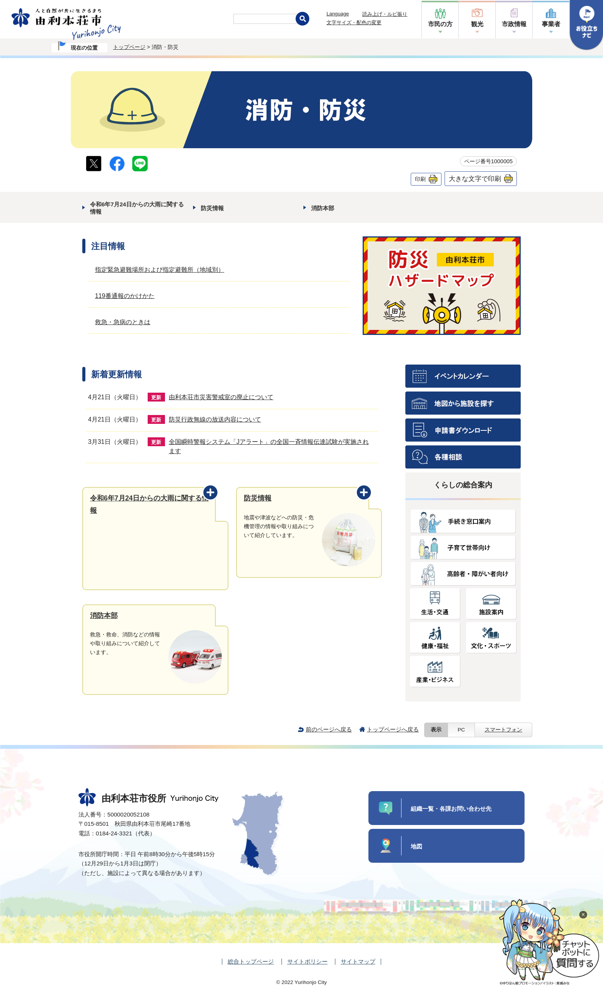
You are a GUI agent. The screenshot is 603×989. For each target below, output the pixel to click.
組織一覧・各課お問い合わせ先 (451, 808)
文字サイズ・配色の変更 (353, 22)
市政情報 (514, 24)
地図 (416, 846)
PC (461, 730)
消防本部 (322, 208)
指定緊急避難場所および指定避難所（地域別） (159, 269)
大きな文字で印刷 (475, 178)
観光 (477, 24)
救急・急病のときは (122, 322)
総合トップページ (251, 961)
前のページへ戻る (329, 729)
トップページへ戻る (393, 729)
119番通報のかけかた (125, 296)
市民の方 (440, 24)
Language (337, 14)
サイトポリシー (307, 961)
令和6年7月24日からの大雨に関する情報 (137, 207)
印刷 (420, 179)
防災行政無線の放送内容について (215, 419)
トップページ (129, 47)
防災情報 (212, 208)
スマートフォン (503, 730)
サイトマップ (358, 961)
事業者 (551, 24)
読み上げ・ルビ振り (384, 14)
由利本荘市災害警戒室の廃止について (221, 397)
